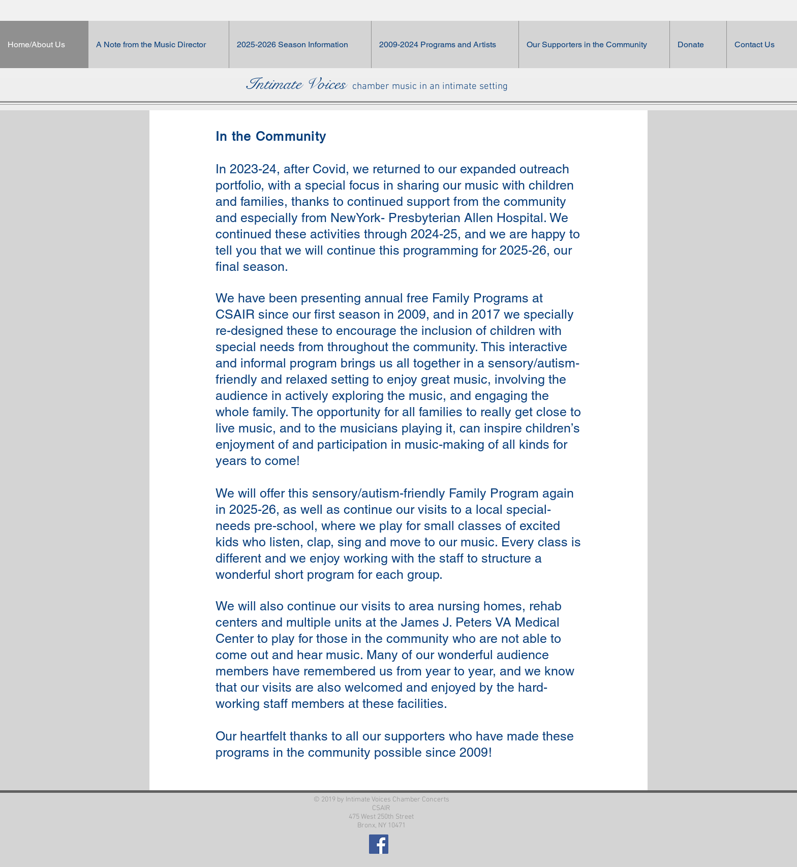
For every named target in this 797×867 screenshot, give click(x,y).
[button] (593, 44)
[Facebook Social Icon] (378, 844)
